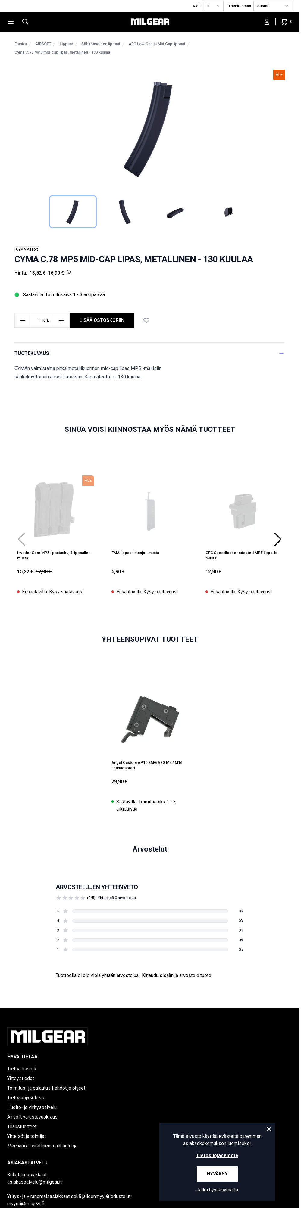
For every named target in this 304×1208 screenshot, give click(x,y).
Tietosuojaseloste (26, 1098)
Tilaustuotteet (21, 1126)
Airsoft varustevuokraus (32, 1117)
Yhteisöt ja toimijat (26, 1136)
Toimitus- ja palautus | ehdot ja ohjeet (46, 1088)
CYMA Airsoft (27, 249)
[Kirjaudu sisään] (267, 22)
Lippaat (66, 44)
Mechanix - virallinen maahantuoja (42, 1146)
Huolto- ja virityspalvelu (32, 1107)
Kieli (196, 6)
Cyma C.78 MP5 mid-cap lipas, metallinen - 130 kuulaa (62, 52)
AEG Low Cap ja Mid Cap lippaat (157, 44)
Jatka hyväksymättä (217, 1190)
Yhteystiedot (20, 1078)
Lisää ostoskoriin (102, 320)
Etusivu (20, 44)
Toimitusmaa (239, 6)
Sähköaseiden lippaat (100, 44)
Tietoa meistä (21, 1069)
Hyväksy (217, 1174)
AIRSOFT (43, 44)
